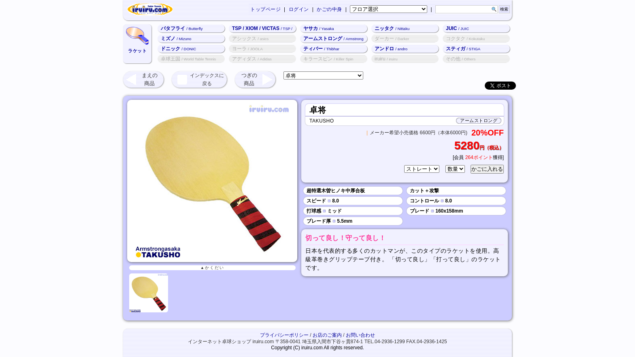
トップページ (265, 9)
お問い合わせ (360, 335)
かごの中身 (329, 9)
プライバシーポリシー (284, 335)
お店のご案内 (327, 335)
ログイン (299, 9)
